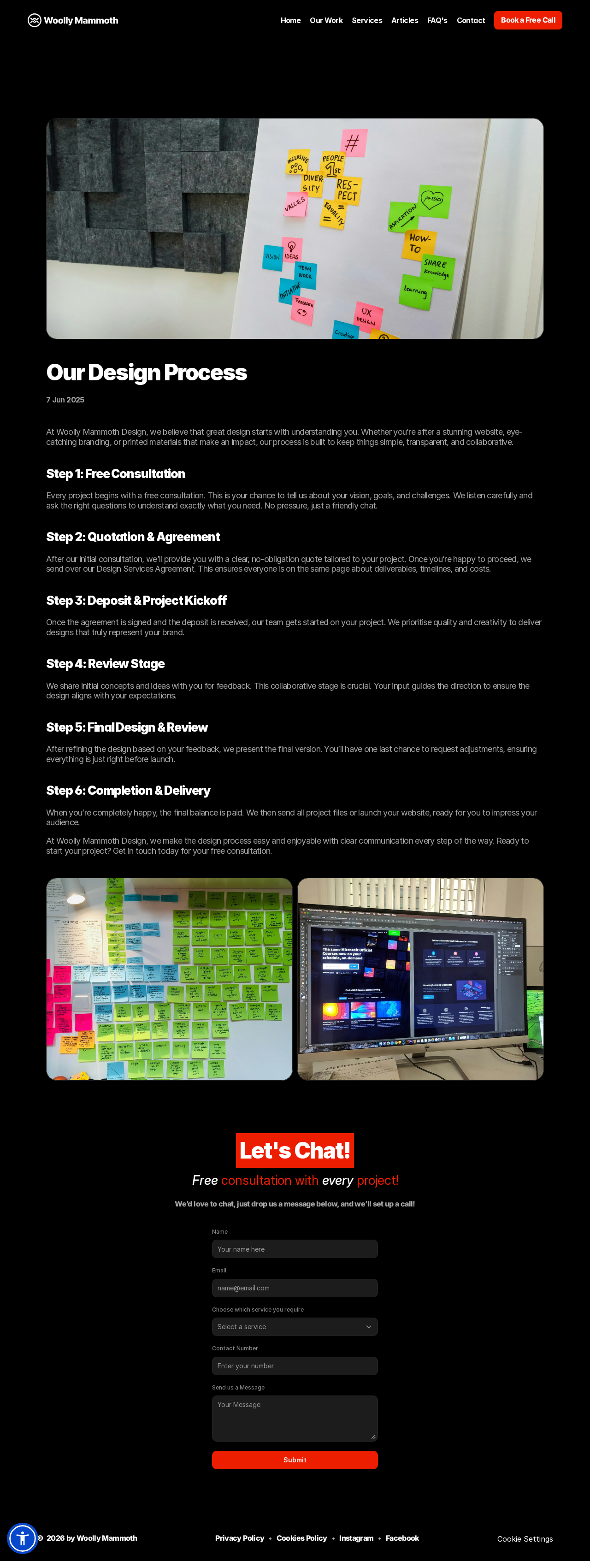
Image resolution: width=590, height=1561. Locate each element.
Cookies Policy (302, 1538)
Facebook (402, 1538)
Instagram (356, 1538)
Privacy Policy (239, 1538)
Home (291, 20)
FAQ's (437, 20)
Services (367, 20)
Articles (404, 20)
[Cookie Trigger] (525, 1539)
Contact (471, 20)
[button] (22, 1538)
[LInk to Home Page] (73, 20)
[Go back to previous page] (295, 86)
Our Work (326, 20)
